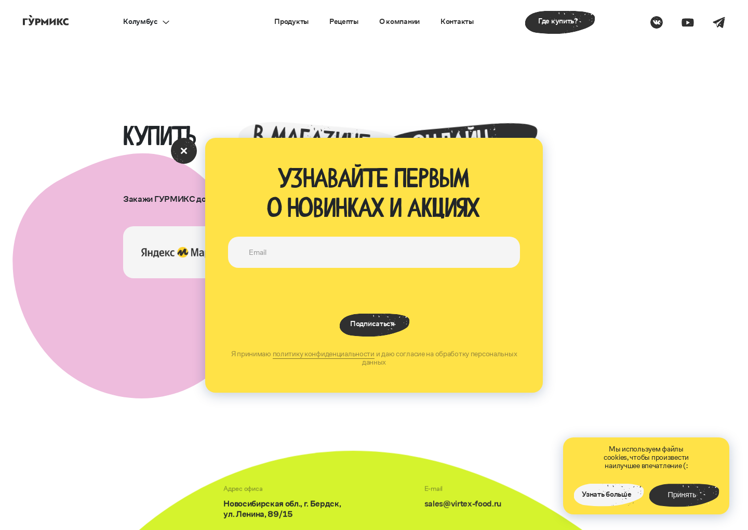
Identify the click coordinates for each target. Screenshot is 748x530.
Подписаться (372, 324)
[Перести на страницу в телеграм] (719, 22)
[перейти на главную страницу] (46, 20)
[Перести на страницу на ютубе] (688, 22)
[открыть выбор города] (146, 22)
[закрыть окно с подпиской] (184, 151)
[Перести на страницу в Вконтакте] (656, 22)
